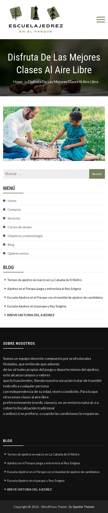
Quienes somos (18, 253)
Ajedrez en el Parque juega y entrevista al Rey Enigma (44, 288)
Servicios (14, 218)
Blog (11, 244)
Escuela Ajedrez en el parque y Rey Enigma (36, 306)
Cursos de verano (20, 227)
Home (12, 201)
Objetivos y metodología (25, 236)
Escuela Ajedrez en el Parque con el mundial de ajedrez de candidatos (55, 297)
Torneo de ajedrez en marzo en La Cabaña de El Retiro (44, 280)
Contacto (14, 209)
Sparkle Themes (83, 507)
